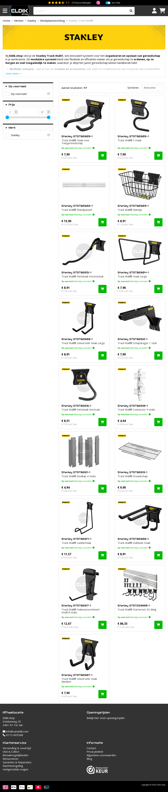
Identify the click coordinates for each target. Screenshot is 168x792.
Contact (91, 748)
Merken (18, 20)
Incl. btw (116, 3)
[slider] (7, 117)
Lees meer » (13, 73)
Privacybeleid (95, 751)
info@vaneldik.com (15, 731)
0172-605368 (13, 735)
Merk (11, 127)
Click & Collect (11, 751)
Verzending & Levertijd (17, 748)
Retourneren (10, 758)
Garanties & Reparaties (17, 762)
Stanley (31, 20)
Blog (89, 758)
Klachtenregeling (13, 766)
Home (6, 20)
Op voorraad (16, 86)
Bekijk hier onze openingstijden (106, 718)
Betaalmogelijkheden (15, 755)
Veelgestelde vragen (15, 769)
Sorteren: (133, 87)
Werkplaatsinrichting (52, 20)
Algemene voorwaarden (101, 755)
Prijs (10, 104)
